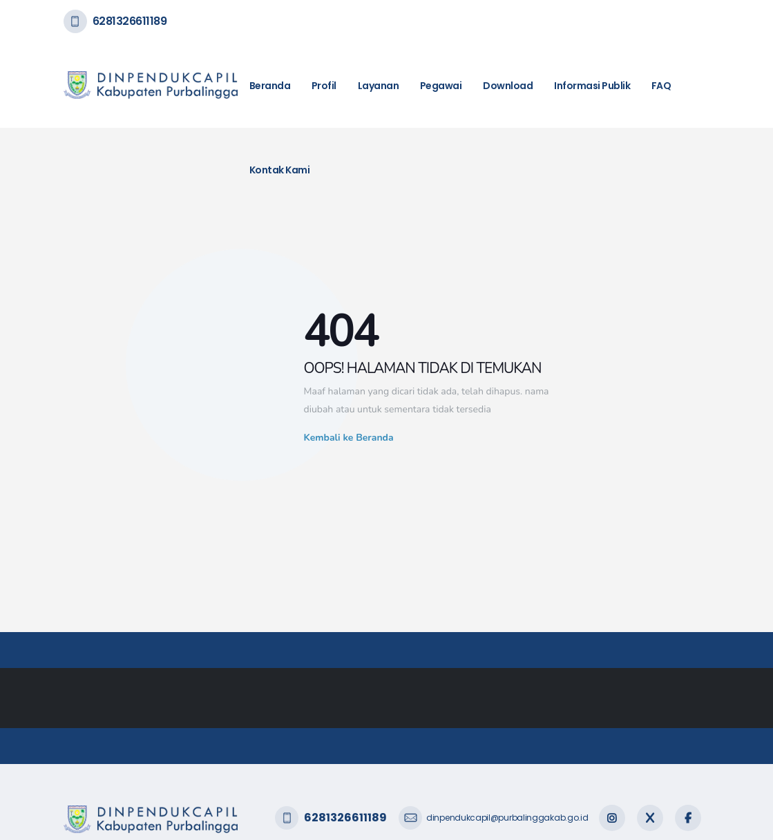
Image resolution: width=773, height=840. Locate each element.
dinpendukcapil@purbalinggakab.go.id (507, 817)
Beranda (270, 86)
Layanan (378, 86)
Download (508, 86)
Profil (324, 86)
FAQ (661, 86)
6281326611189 (130, 21)
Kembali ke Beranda (349, 437)
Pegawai (441, 86)
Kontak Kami (279, 170)
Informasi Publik (592, 86)
